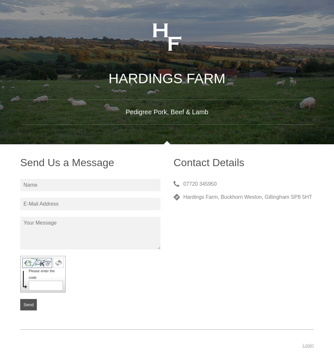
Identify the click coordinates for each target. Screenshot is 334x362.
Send (28, 304)
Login (308, 345)
